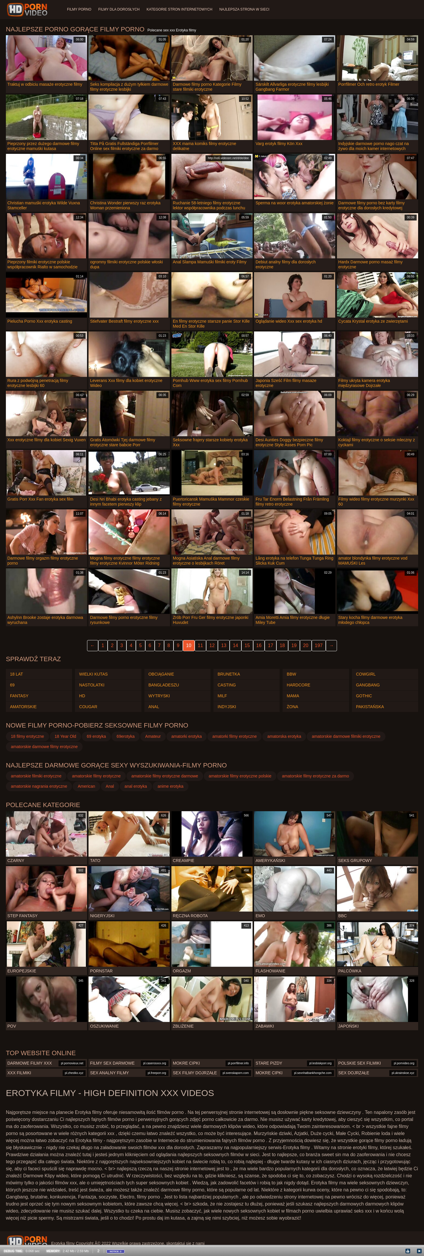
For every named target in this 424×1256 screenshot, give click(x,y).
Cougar (88, 706)
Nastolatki (91, 685)
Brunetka (229, 674)
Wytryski (159, 695)
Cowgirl (366, 674)
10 (188, 645)
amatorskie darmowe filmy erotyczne (44, 746)
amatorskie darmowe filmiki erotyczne (346, 736)
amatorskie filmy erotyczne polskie (240, 776)
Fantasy (19, 695)
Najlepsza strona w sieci (245, 9)
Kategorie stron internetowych (180, 9)
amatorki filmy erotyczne (234, 736)
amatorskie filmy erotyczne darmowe (164, 776)
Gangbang (368, 685)
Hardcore (298, 685)
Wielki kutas (93, 674)
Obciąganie (161, 674)
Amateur (153, 736)
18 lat (16, 674)
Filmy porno (79, 9)
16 (259, 645)
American (86, 786)
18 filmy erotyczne (27, 736)
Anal (153, 706)
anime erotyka (170, 786)
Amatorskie (23, 706)
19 (294, 645)
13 (223, 645)
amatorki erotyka (186, 736)
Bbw (291, 674)
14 (235, 645)
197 (319, 645)
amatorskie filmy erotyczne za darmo (315, 776)
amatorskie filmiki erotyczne (36, 776)
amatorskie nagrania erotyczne (39, 786)
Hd (82, 695)
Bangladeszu (163, 685)
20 (305, 645)
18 (282, 645)
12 (212, 645)
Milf (222, 695)
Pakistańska (370, 706)
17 (270, 645)
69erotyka (125, 736)
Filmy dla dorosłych (118, 9)
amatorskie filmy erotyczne (96, 776)
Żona (292, 706)
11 (200, 645)
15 (247, 645)
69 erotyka (96, 736)
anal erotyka (136, 786)
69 (12, 685)
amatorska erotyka (284, 736)
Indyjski (227, 706)
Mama (293, 695)
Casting (227, 685)
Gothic (364, 695)
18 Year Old (65, 736)
